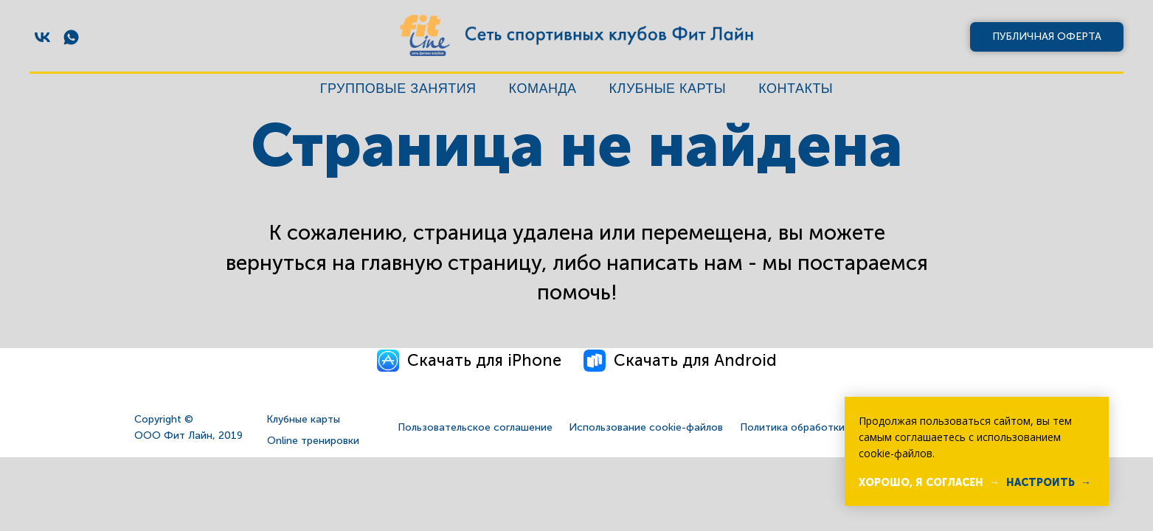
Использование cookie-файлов (646, 427)
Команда (543, 88)
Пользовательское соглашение (475, 427)
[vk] (42, 37)
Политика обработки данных (812, 427)
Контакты (795, 88)
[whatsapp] (71, 37)
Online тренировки (313, 440)
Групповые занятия (398, 88)
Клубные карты (668, 88)
